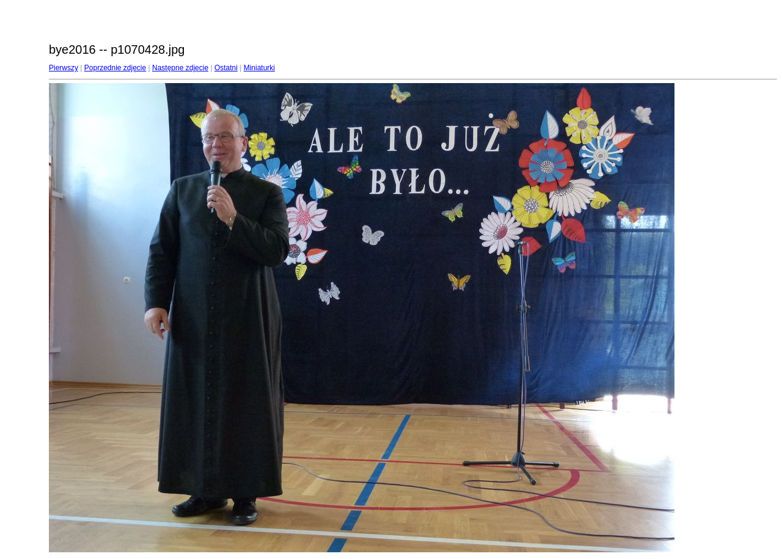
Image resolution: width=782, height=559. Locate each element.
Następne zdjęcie (180, 68)
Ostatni (226, 68)
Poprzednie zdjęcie (115, 68)
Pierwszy (63, 68)
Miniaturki (259, 68)
